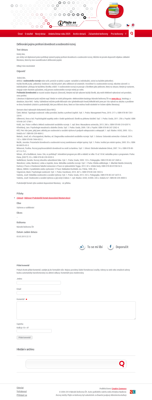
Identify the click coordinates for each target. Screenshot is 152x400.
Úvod (20, 33)
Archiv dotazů (79, 33)
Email (19, 288)
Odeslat (20, 387)
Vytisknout (22, 391)
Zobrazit (20, 197)
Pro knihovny (117, 33)
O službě (29, 33)
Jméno (19, 278)
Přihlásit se (22, 395)
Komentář (22, 299)
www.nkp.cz (116, 98)
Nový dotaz (40, 33)
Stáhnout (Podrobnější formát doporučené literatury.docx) (47, 197)
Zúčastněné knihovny (98, 33)
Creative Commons (119, 388)
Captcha (20, 323)
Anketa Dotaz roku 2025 (59, 33)
